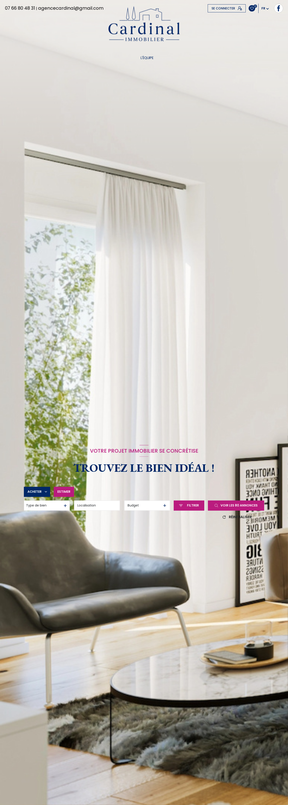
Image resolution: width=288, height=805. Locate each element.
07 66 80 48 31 (20, 8)
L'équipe (146, 57)
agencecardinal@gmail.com (71, 8)
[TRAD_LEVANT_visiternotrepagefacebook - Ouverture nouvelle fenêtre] (212, 8)
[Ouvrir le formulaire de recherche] (189, 505)
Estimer (63, 491)
